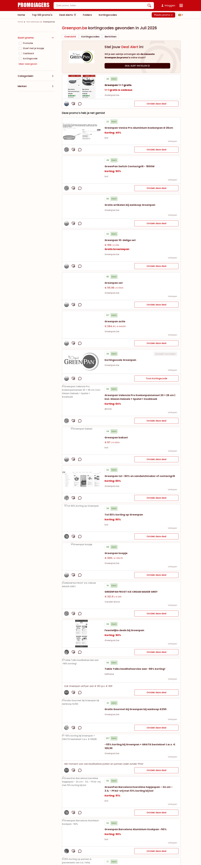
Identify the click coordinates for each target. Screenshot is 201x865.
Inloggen (170, 5)
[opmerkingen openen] (80, 103)
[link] (20, 22)
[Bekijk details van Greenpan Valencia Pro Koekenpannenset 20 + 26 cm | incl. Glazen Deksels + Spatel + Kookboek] (81, 400)
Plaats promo (163, 15)
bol (106, 137)
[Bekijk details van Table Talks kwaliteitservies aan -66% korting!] (81, 670)
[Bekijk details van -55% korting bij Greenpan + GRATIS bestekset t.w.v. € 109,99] (81, 747)
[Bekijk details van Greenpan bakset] (81, 441)
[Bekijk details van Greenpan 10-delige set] (81, 245)
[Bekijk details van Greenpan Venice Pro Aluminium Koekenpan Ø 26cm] (81, 131)
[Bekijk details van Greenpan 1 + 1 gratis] (81, 87)
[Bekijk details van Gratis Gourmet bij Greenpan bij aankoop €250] (81, 711)
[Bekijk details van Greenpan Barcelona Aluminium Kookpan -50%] (81, 832)
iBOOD (108, 409)
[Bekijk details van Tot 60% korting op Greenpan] (81, 518)
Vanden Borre (112, 601)
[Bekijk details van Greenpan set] (81, 286)
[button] (180, 15)
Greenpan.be (112, 95)
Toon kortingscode (156, 378)
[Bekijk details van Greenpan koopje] (81, 556)
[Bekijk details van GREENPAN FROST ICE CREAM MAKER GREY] (81, 595)
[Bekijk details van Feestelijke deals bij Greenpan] (81, 633)
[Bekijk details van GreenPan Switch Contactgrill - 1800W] (81, 169)
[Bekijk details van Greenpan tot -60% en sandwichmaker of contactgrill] (81, 479)
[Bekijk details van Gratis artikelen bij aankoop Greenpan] (81, 206)
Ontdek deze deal (156, 103)
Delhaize (109, 674)
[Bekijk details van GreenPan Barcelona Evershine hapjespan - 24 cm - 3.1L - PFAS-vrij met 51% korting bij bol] (81, 792)
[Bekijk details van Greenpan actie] (81, 324)
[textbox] (101, 5)
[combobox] (104, 5)
